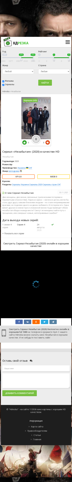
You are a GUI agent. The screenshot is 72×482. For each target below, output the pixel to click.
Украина (21, 167)
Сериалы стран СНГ (52, 184)
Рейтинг (42, 51)
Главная (37, 439)
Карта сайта (37, 426)
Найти (45, 82)
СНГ (30, 167)
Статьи (37, 435)
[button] (13, 233)
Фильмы (9, 80)
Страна (42, 65)
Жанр (5, 65)
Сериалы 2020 (35, 184)
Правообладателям (37, 430)
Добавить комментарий (19, 393)
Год (4, 51)
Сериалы (9, 84)
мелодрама (14, 171)
